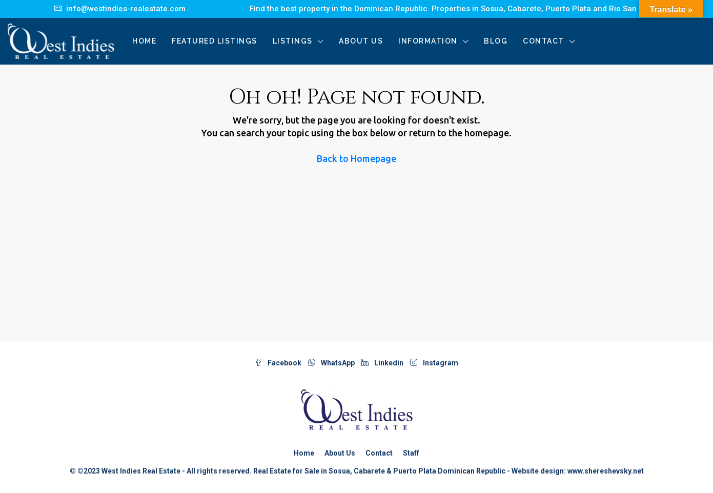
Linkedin (383, 363)
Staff (411, 453)
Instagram (434, 363)
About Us (361, 41)
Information (428, 41)
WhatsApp (332, 363)
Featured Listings (214, 41)
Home (144, 41)
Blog (495, 41)
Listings (293, 41)
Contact (543, 41)
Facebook (279, 363)
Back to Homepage (356, 158)
